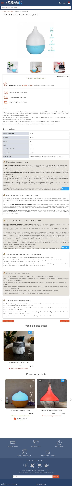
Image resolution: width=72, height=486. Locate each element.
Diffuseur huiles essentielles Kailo (19, 363)
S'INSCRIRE (55, 476)
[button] (71, 399)
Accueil (4, 11)
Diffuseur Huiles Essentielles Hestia (51, 410)
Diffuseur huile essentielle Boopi (20, 410)
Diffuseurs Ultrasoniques (21, 11)
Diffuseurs (11, 11)
